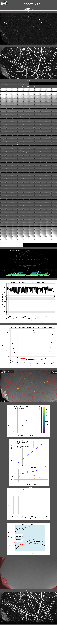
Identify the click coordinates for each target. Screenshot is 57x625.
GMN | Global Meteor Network (32, 3)
